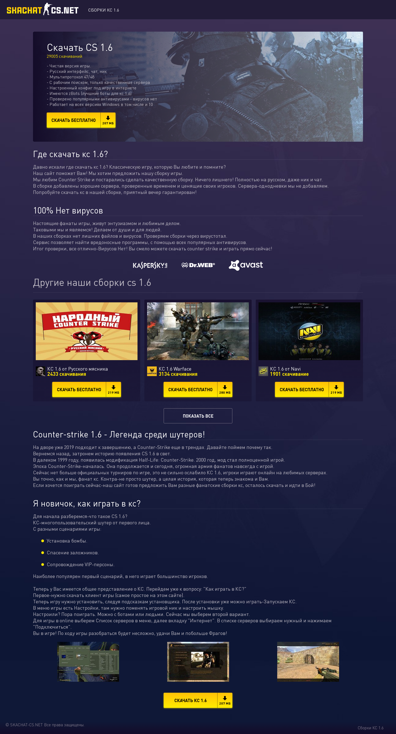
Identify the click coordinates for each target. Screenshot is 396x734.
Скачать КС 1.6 (203, 700)
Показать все (198, 415)
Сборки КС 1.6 (103, 10)
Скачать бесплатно (83, 120)
